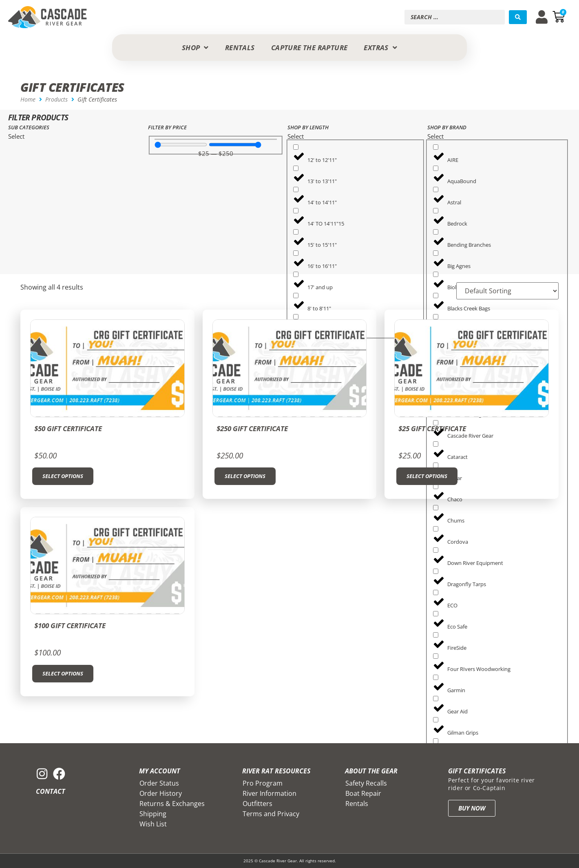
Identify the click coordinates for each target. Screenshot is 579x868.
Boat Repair (363, 793)
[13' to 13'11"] (295, 168)
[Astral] (435, 189)
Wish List (153, 823)
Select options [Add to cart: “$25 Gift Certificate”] (427, 476)
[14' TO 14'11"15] (295, 210)
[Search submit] (518, 17)
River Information (269, 793)
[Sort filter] (507, 290)
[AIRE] (435, 147)
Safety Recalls (366, 783)
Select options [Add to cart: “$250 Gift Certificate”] (245, 476)
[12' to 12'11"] (295, 147)
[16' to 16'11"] (295, 253)
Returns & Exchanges (172, 803)
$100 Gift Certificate (70, 625)
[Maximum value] (235, 144)
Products (56, 99)
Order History (160, 793)
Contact (50, 791)
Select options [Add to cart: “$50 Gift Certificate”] (62, 476)
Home (27, 99)
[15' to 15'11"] (295, 232)
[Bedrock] (435, 210)
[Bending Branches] (435, 232)
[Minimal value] (181, 144)
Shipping (152, 813)
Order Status (159, 783)
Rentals (356, 803)
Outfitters (257, 803)
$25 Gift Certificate (432, 428)
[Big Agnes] (435, 253)
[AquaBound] (435, 168)
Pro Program (263, 783)
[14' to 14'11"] (295, 189)
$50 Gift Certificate (68, 428)
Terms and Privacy (271, 813)
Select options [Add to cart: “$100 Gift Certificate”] (62, 673)
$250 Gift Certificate (252, 428)
